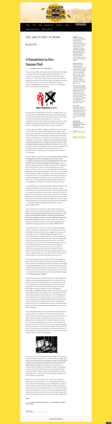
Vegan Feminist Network (46, 68)
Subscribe (77, 121)
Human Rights (62, 402)
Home (28, 25)
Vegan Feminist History (32, 29)
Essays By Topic (49, 25)
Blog (40, 25)
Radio (67, 25)
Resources (59, 25)
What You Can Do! (47, 29)
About (34, 25)
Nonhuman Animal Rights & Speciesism (39, 402)
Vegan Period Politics (77, 122)
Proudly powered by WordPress (56, 418)
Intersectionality (29, 403)
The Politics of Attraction (78, 127)
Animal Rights (55, 402)
